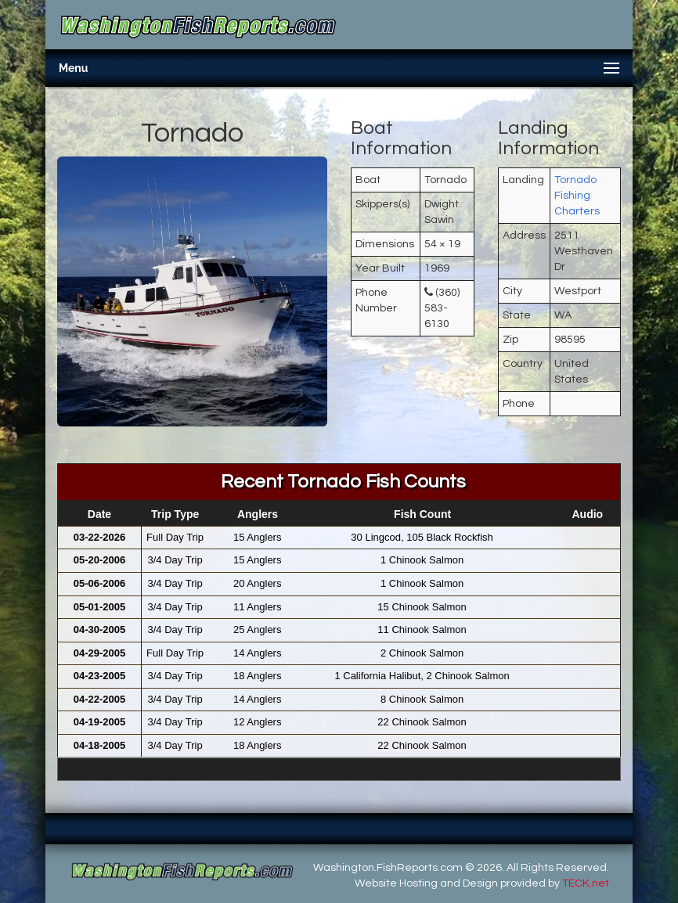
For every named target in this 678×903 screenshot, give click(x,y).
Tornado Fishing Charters (577, 195)
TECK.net (585, 883)
